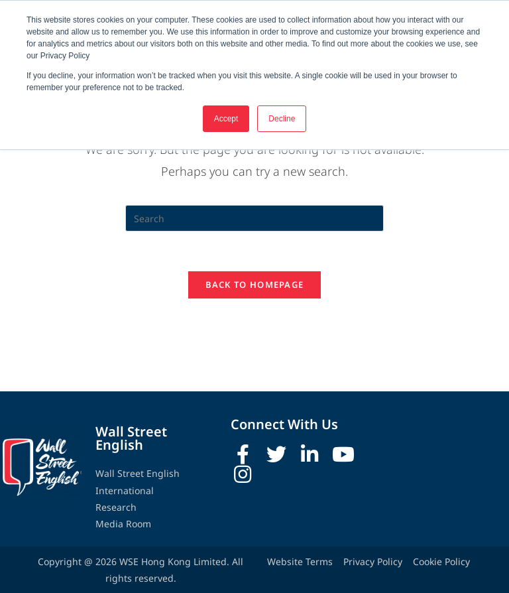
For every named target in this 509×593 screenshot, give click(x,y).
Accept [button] (226, 118)
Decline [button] (281, 118)
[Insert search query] (254, 251)
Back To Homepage (254, 318)
